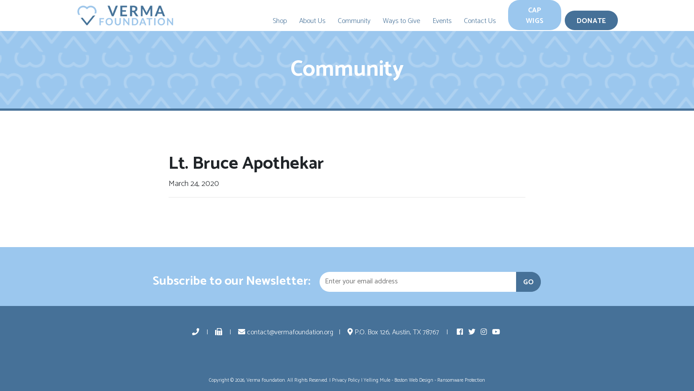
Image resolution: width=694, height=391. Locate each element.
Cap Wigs (535, 15)
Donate (591, 21)
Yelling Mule (377, 380)
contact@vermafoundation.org (285, 332)
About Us (312, 21)
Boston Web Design (413, 380)
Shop (280, 21)
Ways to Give (401, 21)
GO (528, 282)
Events (441, 21)
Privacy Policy (346, 380)
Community (354, 21)
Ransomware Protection (461, 380)
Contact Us (480, 21)
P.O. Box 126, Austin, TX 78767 (394, 332)
